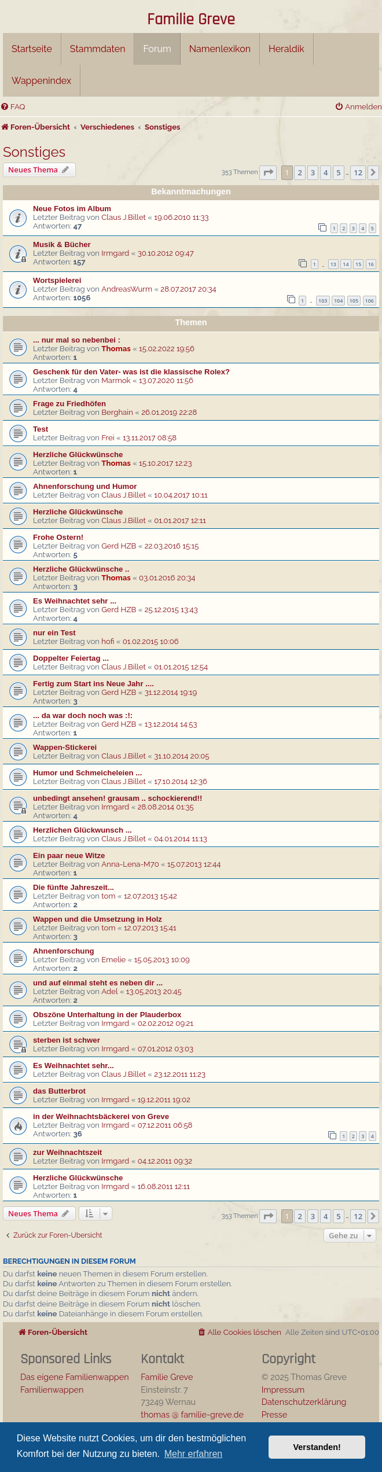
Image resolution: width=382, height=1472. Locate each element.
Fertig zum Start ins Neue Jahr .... (93, 683)
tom (108, 896)
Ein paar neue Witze (69, 855)
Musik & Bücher (62, 244)
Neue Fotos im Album (72, 208)
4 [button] (326, 172)
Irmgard (115, 253)
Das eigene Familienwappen (74, 1377)
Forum (157, 48)
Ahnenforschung (63, 951)
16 (371, 264)
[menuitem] (12, 106)
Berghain (117, 412)
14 (345, 264)
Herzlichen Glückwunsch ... (82, 830)
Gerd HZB (118, 546)
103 (322, 300)
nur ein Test (54, 632)
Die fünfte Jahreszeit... (73, 887)
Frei (107, 437)
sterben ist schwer (66, 1040)
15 (358, 264)
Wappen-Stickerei (65, 747)
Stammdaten (98, 48)
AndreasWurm (126, 289)
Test (40, 429)
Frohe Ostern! (58, 537)
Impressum (283, 1389)
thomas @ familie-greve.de (192, 1414)
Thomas (115, 348)
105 (354, 300)
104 (338, 300)
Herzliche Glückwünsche (78, 454)
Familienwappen (51, 1389)
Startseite (32, 48)
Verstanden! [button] (317, 1447)
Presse (275, 1414)
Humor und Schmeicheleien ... (87, 772)
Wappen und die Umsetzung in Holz (97, 919)
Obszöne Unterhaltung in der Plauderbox (107, 1014)
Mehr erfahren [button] (193, 1454)
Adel (109, 991)
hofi (107, 641)
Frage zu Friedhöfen (69, 403)
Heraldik (286, 48)
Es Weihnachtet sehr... (73, 1065)
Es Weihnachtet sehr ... (74, 601)
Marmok (115, 380)
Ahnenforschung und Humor (85, 486)
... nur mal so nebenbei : (76, 340)
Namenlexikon (220, 48)
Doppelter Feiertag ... (71, 658)
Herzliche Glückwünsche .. (81, 569)
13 (333, 264)
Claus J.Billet (123, 217)
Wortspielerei (57, 280)
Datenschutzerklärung (304, 1402)
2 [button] (299, 172)
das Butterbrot (59, 1091)
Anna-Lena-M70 (130, 864)
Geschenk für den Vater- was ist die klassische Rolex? (131, 371)
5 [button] (338, 172)
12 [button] (358, 172)
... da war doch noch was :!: (83, 715)
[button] (268, 172)
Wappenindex (41, 80)
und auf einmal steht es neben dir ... (98, 982)
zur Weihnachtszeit (67, 1152)
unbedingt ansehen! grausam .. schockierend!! (117, 798)
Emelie (113, 959)
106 (369, 300)
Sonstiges (34, 151)
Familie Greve (191, 20)
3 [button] (313, 172)
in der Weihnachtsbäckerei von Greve (101, 1116)
